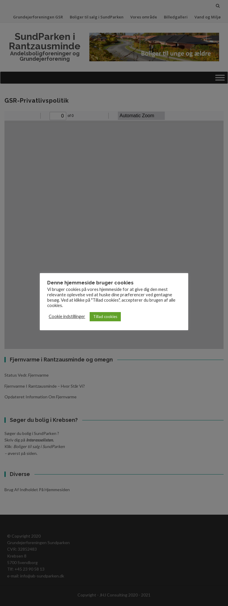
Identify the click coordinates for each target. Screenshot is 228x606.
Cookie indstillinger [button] (67, 316)
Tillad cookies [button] (105, 316)
